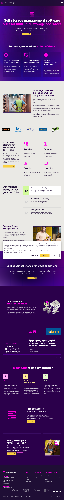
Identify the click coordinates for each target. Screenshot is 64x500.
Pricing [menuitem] (35, 477)
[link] (8, 2)
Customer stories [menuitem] (48, 481)
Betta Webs (58, 496)
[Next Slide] (60, 357)
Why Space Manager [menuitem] (38, 475)
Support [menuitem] (56, 472)
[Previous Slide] (57, 357)
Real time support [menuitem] (57, 477)
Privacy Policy (29, 496)
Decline (54, 255)
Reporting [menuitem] (28, 479)
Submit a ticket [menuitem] (57, 475)
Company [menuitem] (37, 472)
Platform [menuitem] (29, 472)
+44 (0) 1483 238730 (7, 487)
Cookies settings (34, 255)
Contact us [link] (20, 453)
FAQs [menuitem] (46, 477)
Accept (44, 255)
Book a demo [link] (25, 34)
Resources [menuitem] (48, 472)
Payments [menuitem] (28, 477)
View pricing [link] (30, 421)
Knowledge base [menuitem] (48, 475)
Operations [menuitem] (28, 475)
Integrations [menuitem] (28, 481)
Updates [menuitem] (46, 479)
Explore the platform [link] (37, 34)
